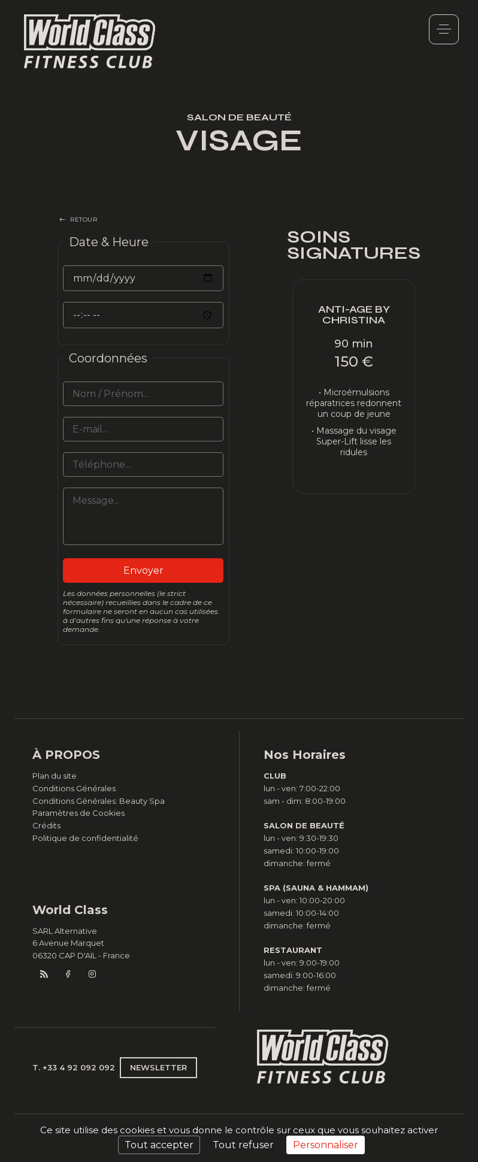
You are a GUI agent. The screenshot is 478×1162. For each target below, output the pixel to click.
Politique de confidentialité (85, 838)
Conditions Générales (74, 788)
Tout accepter (159, 1145)
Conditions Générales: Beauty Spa (98, 801)
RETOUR (83, 219)
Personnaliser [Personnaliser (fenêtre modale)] (325, 1145)
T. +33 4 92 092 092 (73, 1067)
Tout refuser (243, 1145)
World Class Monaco (90, 41)
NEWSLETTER (158, 1067)
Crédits (46, 825)
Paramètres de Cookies (78, 813)
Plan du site (54, 775)
